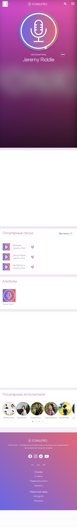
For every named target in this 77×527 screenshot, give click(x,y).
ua (38, 465)
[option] (19, 256)
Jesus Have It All (21, 255)
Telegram (38, 501)
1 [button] (34, 422)
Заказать (38, 486)
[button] (62, 54)
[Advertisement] (38, 107)
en (44, 465)
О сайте (38, 476)
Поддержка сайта (39, 481)
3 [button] (40, 422)
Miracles (17, 245)
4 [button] (44, 422)
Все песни (66, 233)
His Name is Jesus (22, 265)
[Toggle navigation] (73, 3)
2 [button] (37, 422)
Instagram (38, 496)
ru (33, 465)
